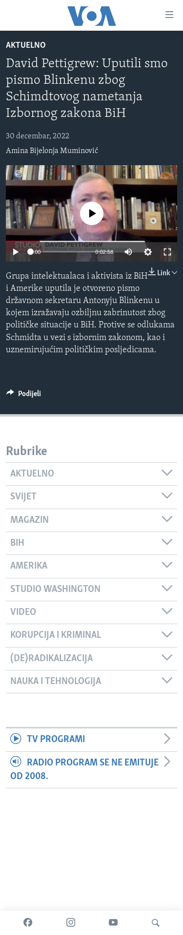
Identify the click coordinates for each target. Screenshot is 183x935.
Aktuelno (26, 45)
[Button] (23, 396)
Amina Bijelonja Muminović (52, 151)
